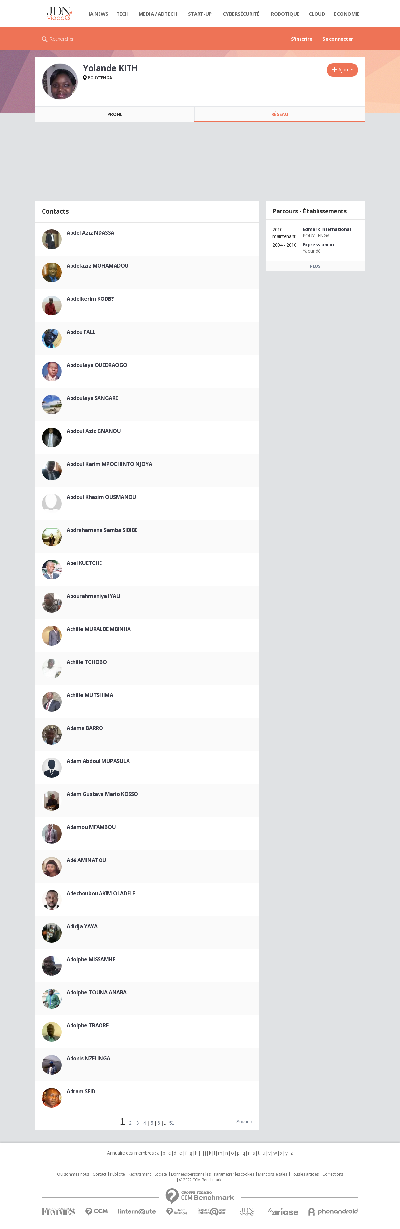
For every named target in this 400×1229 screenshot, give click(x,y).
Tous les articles (305, 1174)
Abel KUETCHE (84, 563)
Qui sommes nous (73, 1174)
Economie (347, 13)
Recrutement (140, 1174)
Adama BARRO (85, 728)
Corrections (332, 1174)
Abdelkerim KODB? (90, 298)
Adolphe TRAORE (87, 1025)
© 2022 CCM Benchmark (200, 1180)
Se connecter (337, 38)
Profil (114, 114)
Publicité (117, 1174)
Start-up (200, 13)
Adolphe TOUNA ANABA (97, 992)
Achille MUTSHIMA (90, 695)
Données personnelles (191, 1174)
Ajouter (345, 69)
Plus (315, 266)
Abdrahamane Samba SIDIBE (102, 530)
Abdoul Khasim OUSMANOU (101, 497)
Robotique (285, 13)
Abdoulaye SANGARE (92, 398)
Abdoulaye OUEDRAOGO (97, 365)
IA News (98, 13)
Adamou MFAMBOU (91, 827)
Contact (99, 1174)
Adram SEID (81, 1091)
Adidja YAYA (82, 926)
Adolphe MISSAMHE (91, 959)
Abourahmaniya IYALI (94, 596)
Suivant (243, 1121)
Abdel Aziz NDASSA (90, 232)
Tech (122, 13)
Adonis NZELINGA (88, 1058)
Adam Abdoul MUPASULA (98, 761)
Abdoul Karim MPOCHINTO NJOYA (109, 464)
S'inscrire (301, 38)
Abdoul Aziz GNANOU (94, 431)
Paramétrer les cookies (234, 1174)
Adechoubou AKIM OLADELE (101, 893)
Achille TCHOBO (87, 662)
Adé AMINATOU (86, 860)
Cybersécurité (241, 13)
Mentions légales (272, 1174)
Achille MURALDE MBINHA (99, 629)
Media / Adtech (158, 13)
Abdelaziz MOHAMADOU (98, 265)
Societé (161, 1174)
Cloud (317, 13)
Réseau (279, 114)
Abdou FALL (81, 331)
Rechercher (61, 38)
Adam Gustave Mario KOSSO (102, 794)
